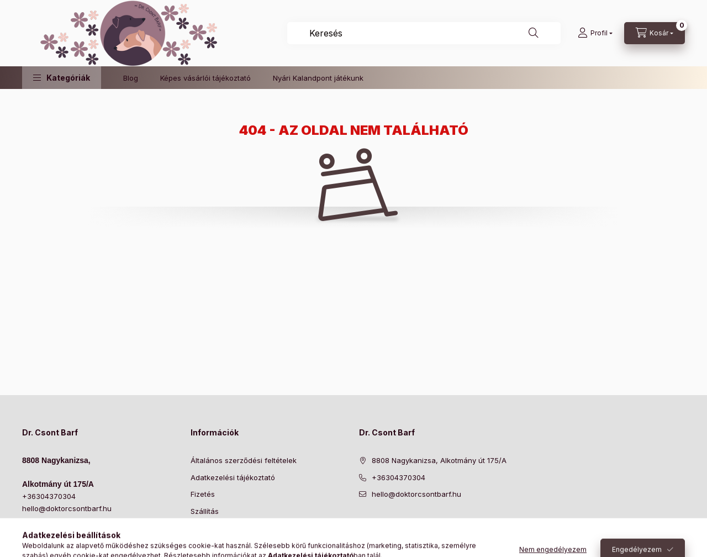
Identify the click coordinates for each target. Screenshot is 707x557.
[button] (61, 77)
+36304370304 (49, 496)
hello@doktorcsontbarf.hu (67, 508)
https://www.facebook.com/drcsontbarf (362, 522)
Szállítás (205, 511)
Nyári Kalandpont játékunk (318, 77)
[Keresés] (534, 33)
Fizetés (203, 494)
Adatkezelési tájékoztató (233, 477)
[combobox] (424, 33)
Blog (130, 77)
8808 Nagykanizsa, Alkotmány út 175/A (439, 460)
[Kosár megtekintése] (654, 33)
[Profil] (595, 33)
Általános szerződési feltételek (244, 460)
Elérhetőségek (215, 527)
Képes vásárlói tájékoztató (205, 77)
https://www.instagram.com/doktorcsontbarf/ (384, 522)
